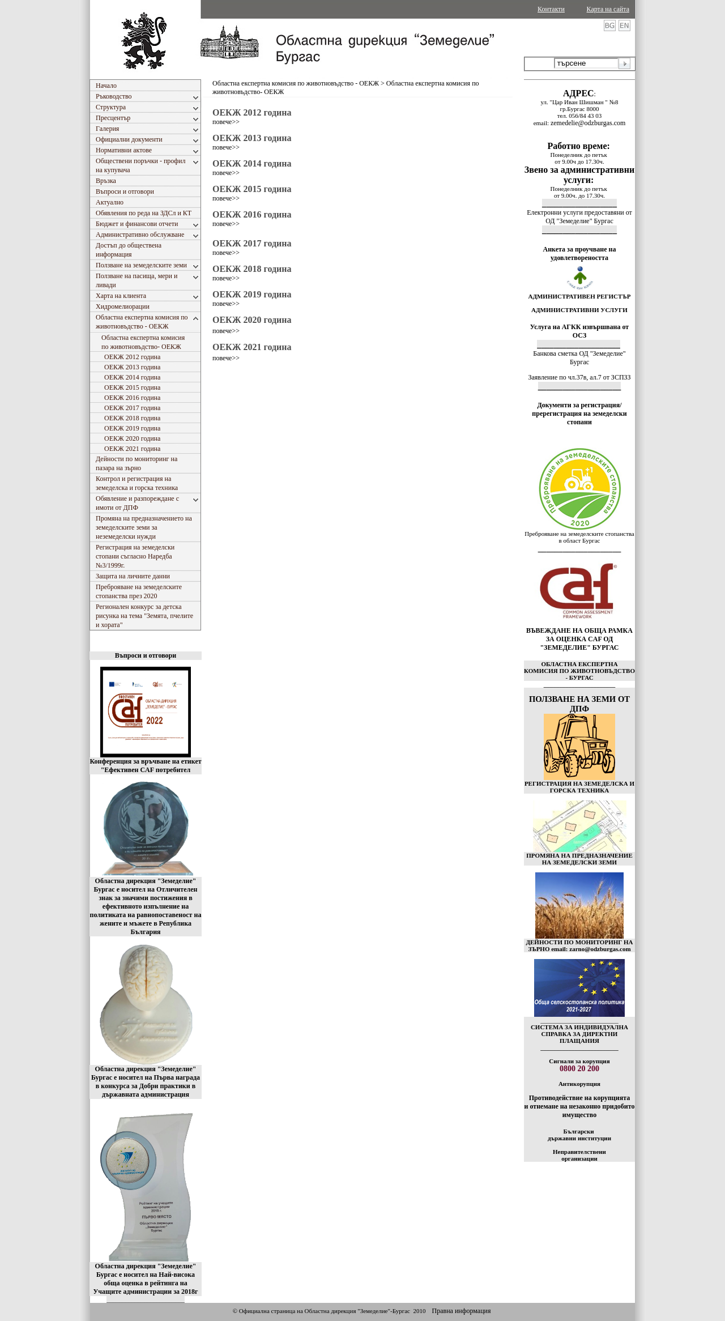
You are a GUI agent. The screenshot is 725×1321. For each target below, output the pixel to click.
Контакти (551, 9)
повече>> (226, 122)
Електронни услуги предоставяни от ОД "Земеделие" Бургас (579, 216)
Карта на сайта (608, 9)
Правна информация (461, 1311)
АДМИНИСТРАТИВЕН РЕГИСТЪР (579, 296)
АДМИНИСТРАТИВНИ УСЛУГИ (579, 309)
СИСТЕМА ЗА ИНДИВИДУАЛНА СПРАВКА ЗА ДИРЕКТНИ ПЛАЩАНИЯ (579, 1034)
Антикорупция (579, 1083)
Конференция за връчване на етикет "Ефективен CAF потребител (145, 765)
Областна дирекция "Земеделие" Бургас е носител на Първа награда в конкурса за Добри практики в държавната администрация (145, 1081)
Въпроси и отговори (145, 655)
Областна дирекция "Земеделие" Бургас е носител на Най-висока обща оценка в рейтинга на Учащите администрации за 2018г (145, 1279)
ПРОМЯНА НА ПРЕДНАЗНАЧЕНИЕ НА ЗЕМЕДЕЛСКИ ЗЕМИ (579, 859)
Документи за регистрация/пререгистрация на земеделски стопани (579, 413)
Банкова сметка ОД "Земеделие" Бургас (579, 358)
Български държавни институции (579, 1134)
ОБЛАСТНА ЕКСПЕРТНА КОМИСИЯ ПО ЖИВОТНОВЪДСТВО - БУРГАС (579, 670)
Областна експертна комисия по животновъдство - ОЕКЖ (295, 83)
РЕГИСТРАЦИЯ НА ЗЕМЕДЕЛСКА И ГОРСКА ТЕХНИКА (579, 787)
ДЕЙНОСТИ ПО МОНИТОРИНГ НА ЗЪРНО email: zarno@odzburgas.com (579, 945)
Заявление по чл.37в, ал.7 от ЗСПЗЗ (579, 377)
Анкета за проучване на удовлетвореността (579, 253)
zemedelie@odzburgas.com (588, 123)
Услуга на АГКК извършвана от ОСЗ (579, 331)
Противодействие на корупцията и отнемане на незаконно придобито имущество (579, 1106)
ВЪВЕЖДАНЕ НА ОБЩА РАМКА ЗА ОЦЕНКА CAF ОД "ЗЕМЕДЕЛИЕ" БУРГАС (579, 639)
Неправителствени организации (579, 1155)
